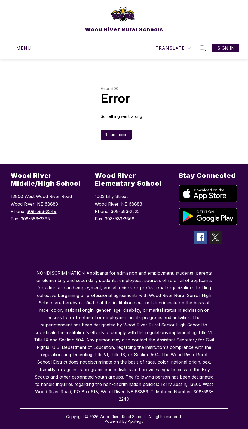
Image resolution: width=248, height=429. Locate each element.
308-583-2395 (35, 218)
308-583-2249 (41, 211)
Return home (116, 134)
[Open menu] (20, 48)
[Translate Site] (173, 48)
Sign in (226, 48)
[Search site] (203, 48)
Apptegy (135, 421)
